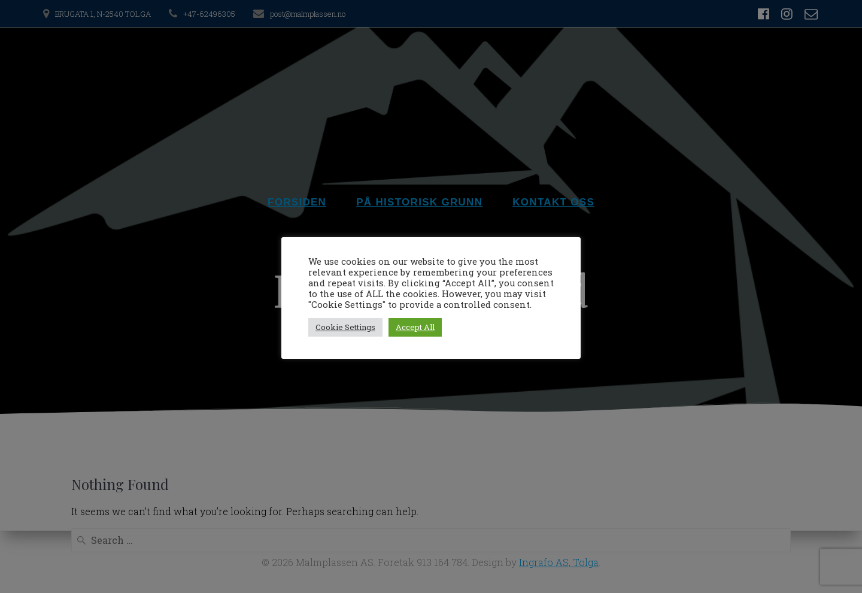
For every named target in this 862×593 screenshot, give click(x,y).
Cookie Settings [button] (345, 327)
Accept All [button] (415, 327)
